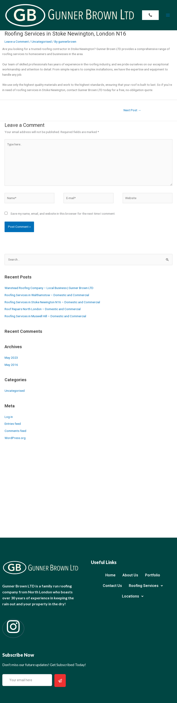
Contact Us (112, 586)
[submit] (60, 680)
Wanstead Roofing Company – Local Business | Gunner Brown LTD (49, 288)
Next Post (132, 110)
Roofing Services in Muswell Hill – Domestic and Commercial (45, 316)
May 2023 (11, 357)
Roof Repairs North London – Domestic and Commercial (43, 309)
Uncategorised (42, 41)
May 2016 (11, 365)
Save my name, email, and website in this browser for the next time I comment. (63, 213)
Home (110, 575)
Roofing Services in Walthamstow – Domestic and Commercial (47, 295)
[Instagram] (13, 628)
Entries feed (13, 423)
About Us (130, 575)
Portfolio (152, 575)
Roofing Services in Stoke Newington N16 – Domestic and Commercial (52, 302)
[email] (27, 680)
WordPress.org (15, 438)
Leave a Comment (17, 41)
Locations (132, 596)
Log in (9, 417)
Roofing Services (146, 586)
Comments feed (15, 431)
